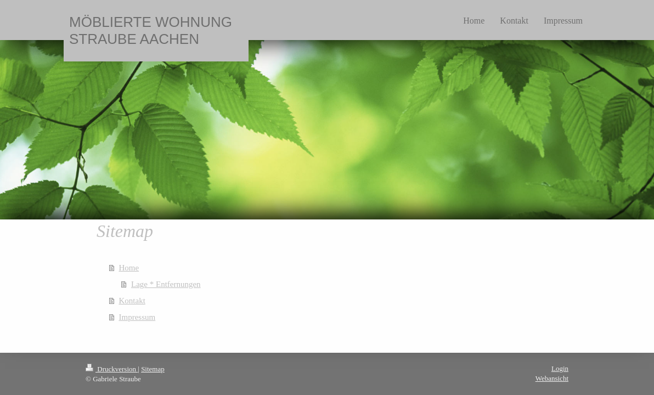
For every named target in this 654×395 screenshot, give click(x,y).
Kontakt (132, 300)
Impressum (137, 317)
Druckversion (112, 369)
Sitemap (153, 369)
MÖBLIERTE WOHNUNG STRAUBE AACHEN (150, 30)
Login (559, 368)
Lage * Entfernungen (166, 284)
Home (129, 267)
